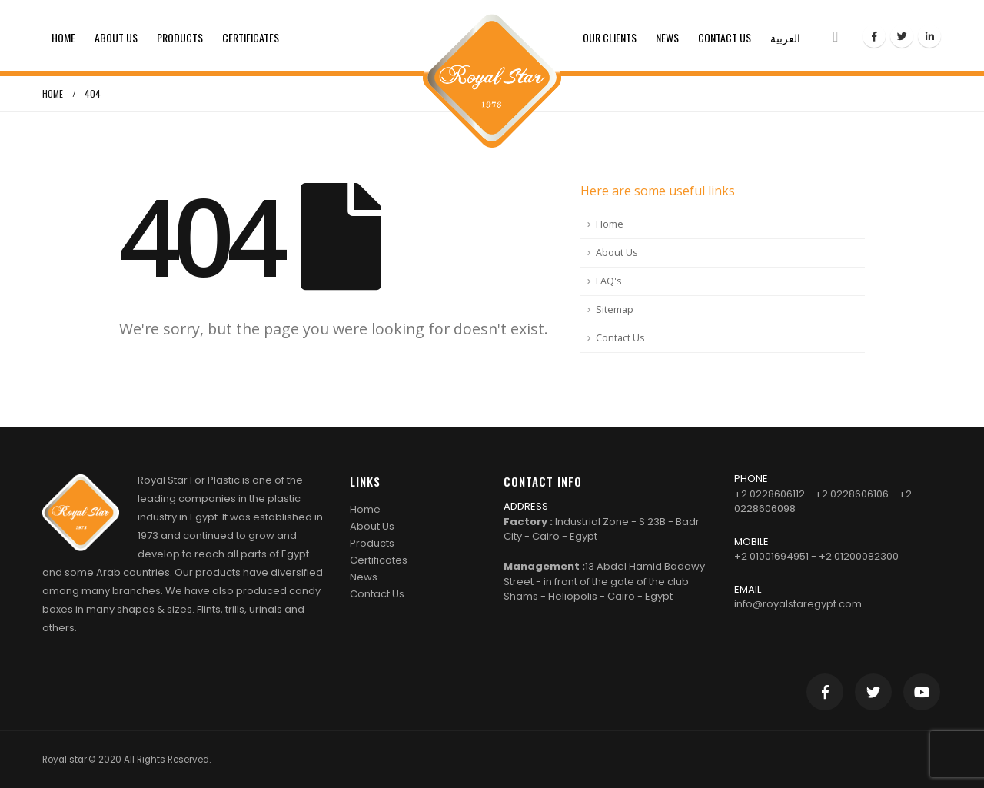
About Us (116, 37)
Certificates (250, 37)
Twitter (873, 691)
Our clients (610, 37)
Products (180, 37)
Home (63, 37)
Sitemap (614, 309)
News (667, 37)
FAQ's (609, 281)
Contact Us (724, 37)
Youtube (921, 691)
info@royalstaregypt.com (798, 604)
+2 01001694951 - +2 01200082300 (816, 556)
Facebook (824, 691)
